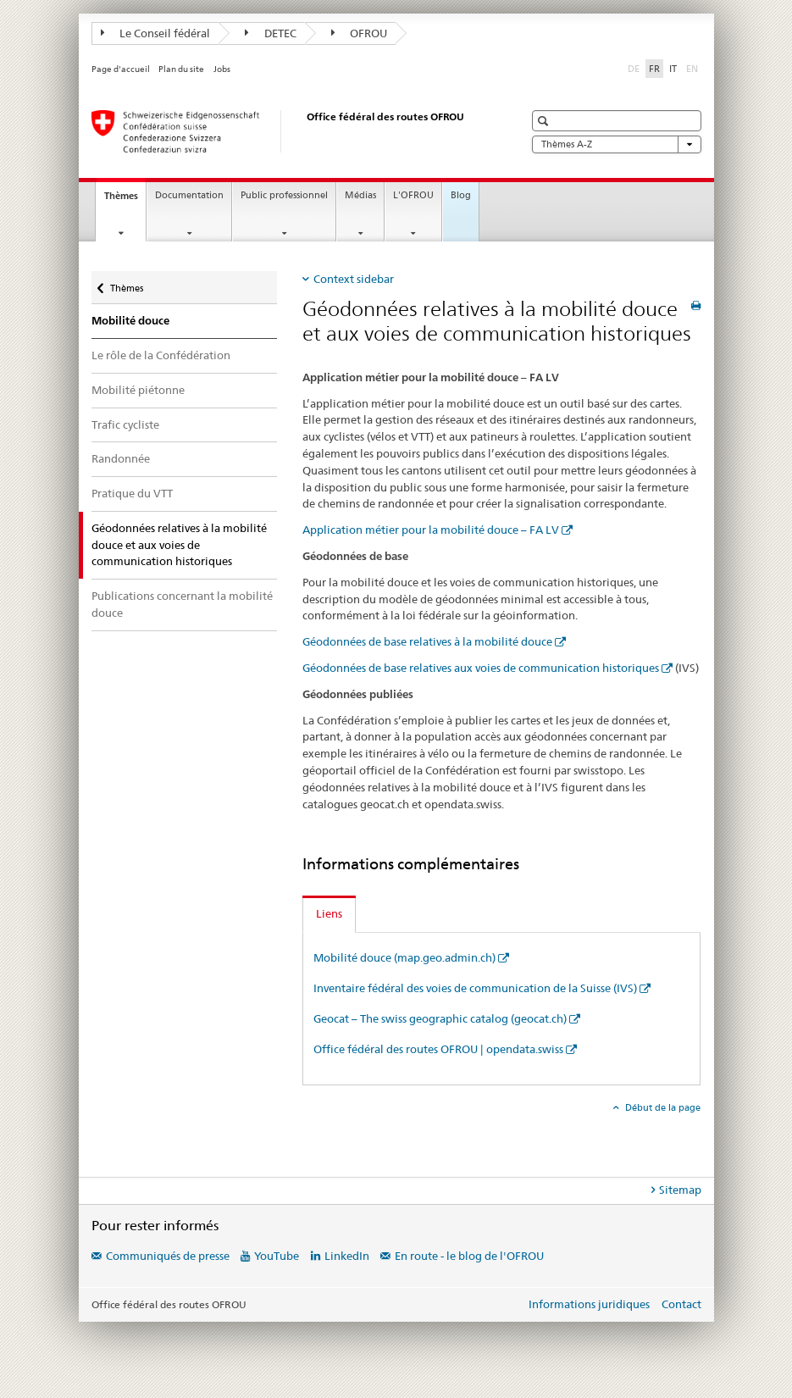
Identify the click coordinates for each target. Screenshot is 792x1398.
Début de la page (662, 1107)
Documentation (189, 195)
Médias (360, 195)
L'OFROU (413, 195)
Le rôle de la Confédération (160, 355)
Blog (461, 195)
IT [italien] (673, 69)
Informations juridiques (589, 1304)
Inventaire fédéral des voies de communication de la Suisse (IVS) (475, 988)
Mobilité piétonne (138, 390)
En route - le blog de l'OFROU (469, 1255)
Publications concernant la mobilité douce (182, 604)
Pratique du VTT (132, 493)
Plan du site (181, 69)
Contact (681, 1304)
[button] (545, 120)
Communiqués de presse (168, 1255)
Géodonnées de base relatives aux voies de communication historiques (480, 667)
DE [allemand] (635, 68)
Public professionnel (284, 195)
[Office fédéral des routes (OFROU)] (290, 131)
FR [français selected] (654, 69)
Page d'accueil (120, 69)
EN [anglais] (693, 68)
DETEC (270, 33)
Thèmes (125, 200)
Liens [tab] (329, 913)
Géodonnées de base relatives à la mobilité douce (427, 641)
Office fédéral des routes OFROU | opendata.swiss (438, 1049)
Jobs (221, 69)
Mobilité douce (130, 320)
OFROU (359, 33)
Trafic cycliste (125, 424)
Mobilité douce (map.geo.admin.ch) (404, 957)
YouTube (276, 1255)
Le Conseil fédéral (156, 33)
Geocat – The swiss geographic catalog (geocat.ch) (440, 1018)
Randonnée (120, 458)
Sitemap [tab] (680, 1189)
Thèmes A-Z (616, 144)
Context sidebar (353, 279)
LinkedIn (346, 1255)
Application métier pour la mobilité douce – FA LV (430, 529)
